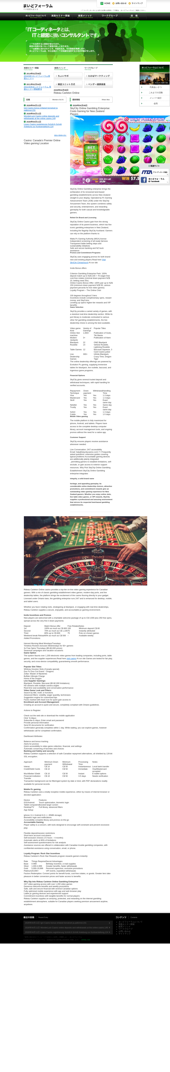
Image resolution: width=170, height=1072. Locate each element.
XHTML (83, 940)
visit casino (71, 658)
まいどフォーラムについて (131, 922)
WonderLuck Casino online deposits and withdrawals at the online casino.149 (41, 117)
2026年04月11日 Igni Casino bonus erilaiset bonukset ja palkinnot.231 (55, 923)
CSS (88, 940)
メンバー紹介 (156, 98)
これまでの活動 (156, 92)
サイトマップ (125, 933)
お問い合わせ (125, 931)
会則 (156, 103)
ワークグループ (126, 929)
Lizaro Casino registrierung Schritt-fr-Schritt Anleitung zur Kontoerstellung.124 (43, 125)
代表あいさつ (156, 87)
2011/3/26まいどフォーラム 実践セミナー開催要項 (37, 88)
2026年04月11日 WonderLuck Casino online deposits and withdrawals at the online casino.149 (66, 927)
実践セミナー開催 (127, 924)
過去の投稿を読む (60, 135)
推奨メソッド (125, 926)
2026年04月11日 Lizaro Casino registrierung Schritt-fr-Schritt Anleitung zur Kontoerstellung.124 (66, 932)
